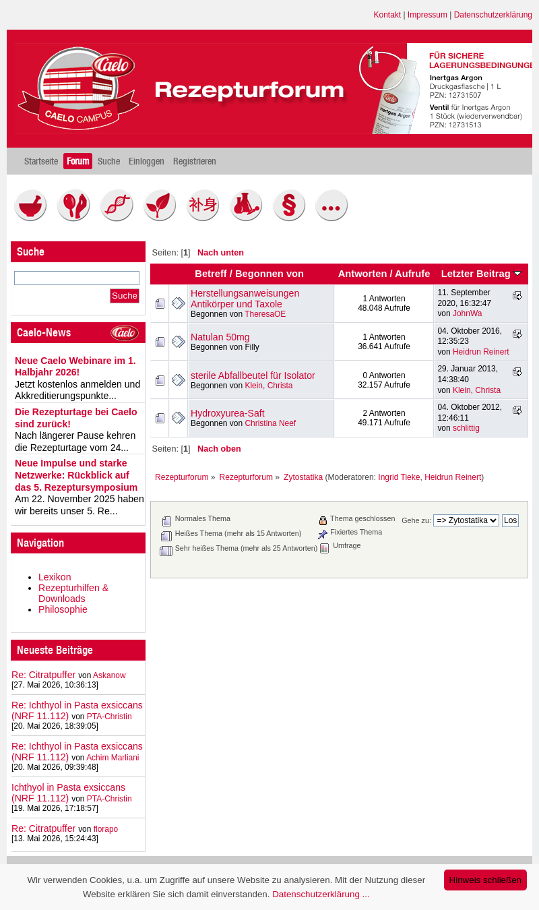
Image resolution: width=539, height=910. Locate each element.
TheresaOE (265, 314)
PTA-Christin (109, 716)
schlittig (466, 428)
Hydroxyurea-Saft (228, 413)
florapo (106, 829)
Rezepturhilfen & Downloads (73, 593)
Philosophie (63, 609)
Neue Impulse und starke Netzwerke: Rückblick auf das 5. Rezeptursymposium (76, 475)
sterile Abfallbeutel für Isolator (253, 375)
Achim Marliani (112, 757)
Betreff (210, 273)
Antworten (362, 273)
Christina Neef (270, 423)
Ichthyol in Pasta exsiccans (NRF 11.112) (68, 792)
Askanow (109, 675)
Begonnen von (269, 273)
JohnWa (467, 313)
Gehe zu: (416, 520)
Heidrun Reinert (481, 352)
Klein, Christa (268, 385)
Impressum (427, 15)
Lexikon (54, 577)
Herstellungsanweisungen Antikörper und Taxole (245, 298)
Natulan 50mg (220, 337)
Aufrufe (412, 273)
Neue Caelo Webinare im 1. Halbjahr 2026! (75, 366)
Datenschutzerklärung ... (320, 894)
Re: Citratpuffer (43, 674)
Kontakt (388, 15)
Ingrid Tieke (399, 477)
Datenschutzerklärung (493, 15)
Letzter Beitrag (481, 273)
